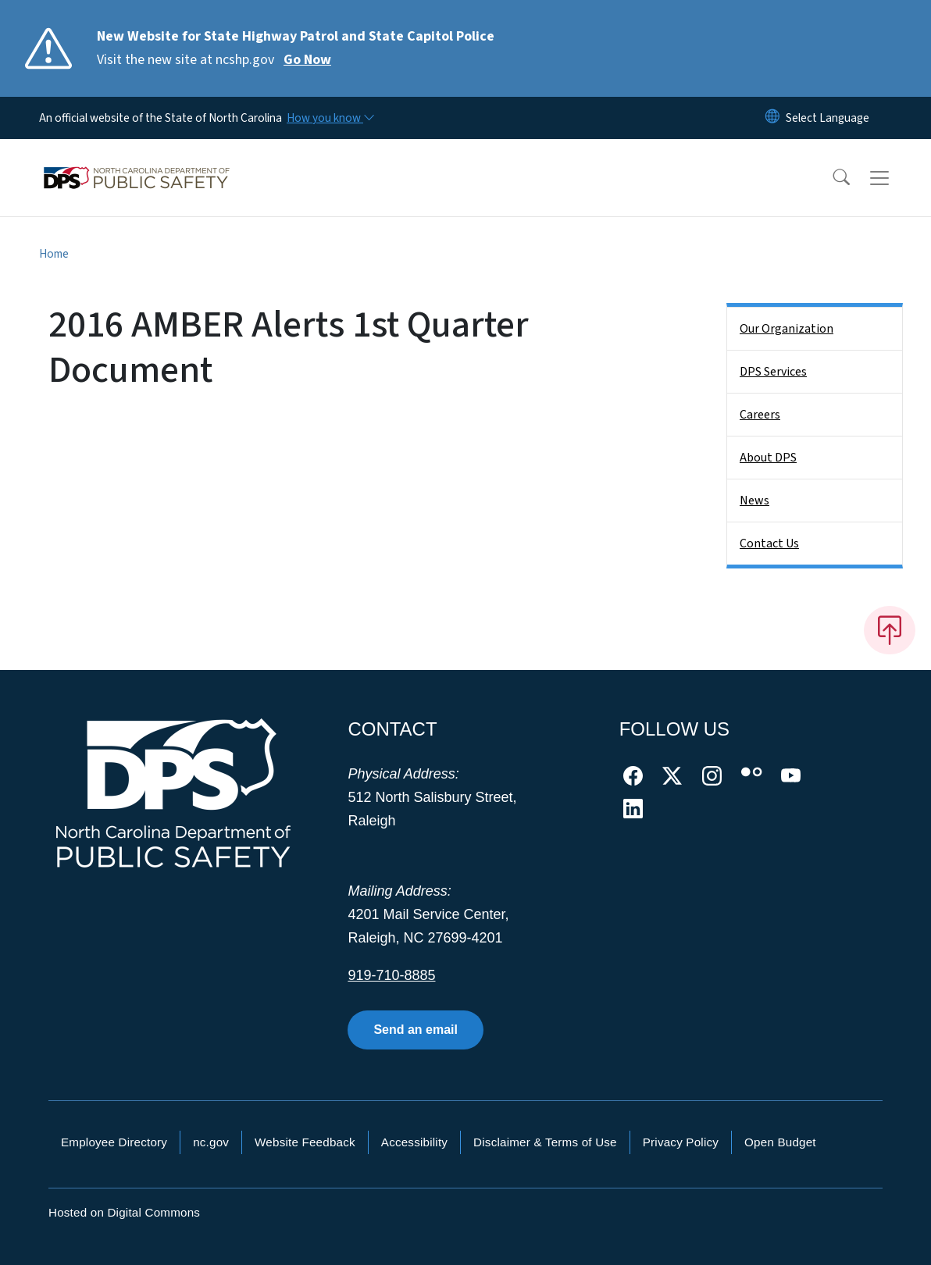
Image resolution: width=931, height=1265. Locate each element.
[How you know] (329, 118)
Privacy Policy (681, 1142)
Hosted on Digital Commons (124, 1212)
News (754, 500)
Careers (760, 414)
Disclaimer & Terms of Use (545, 1142)
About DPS (768, 457)
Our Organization (786, 328)
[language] (827, 118)
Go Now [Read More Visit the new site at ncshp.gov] (307, 59)
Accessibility (414, 1142)
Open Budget (780, 1142)
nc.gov (211, 1142)
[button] (831, 178)
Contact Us (769, 543)
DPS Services (773, 371)
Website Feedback (305, 1142)
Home (54, 253)
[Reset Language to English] (772, 118)
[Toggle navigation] (894, 178)
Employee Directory (114, 1142)
